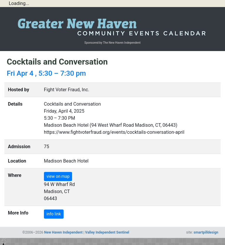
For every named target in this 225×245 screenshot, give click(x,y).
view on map (58, 176)
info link (54, 214)
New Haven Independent (63, 232)
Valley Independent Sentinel (107, 232)
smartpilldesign (206, 232)
